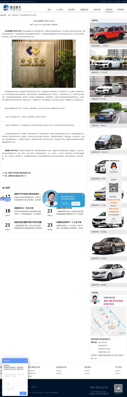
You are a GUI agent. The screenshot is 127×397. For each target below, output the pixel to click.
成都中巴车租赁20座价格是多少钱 (19, 173)
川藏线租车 (84, 9)
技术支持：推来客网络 (51, 392)
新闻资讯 (109, 9)
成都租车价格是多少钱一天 (17, 176)
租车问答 (97, 9)
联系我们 (121, 9)
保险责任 (118, 1)
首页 (49, 9)
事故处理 (124, 1)
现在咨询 (76, 203)
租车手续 (111, 1)
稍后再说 (66, 203)
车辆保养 (87, 371)
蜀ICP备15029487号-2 (38, 392)
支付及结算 (31, 371)
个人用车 (59, 9)
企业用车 (71, 9)
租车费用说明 (32, 373)
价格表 (30, 376)
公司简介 (117, 373)
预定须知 (87, 373)
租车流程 (104, 1)
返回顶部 (114, 221)
